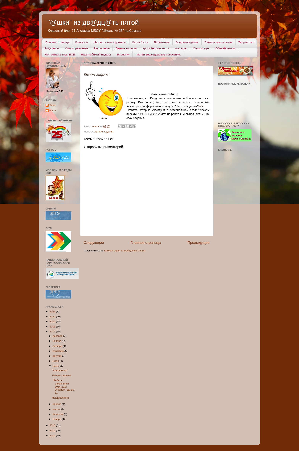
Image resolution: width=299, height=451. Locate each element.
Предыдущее (198, 243)
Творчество (245, 42)
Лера (52, 105)
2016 (53, 425)
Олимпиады (201, 48)
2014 (53, 435)
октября (58, 346)
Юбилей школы (225, 48)
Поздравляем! (60, 397)
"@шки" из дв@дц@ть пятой (93, 22)
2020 (53, 316)
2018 (53, 326)
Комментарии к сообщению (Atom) (124, 250)
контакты (181, 48)
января (57, 419)
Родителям (52, 48)
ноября (57, 340)
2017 (53, 331)
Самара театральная (218, 42)
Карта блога (140, 42)
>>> (200, 106)
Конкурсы (81, 42)
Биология (123, 54)
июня (56, 366)
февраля (58, 414)
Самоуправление (76, 48)
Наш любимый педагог (96, 54)
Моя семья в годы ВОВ (60, 54)
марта (56, 409)
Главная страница (57, 42)
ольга (52, 110)
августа (57, 356)
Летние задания (126, 48)
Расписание (102, 48)
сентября (58, 351)
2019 (53, 321)
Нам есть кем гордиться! (110, 42)
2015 (53, 430)
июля (56, 361)
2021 (53, 311)
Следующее (94, 243)
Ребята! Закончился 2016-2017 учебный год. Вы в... (63, 386)
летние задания (103, 131)
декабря (58, 336)
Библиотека (162, 42)
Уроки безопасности (156, 48)
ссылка (103, 118)
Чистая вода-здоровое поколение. (158, 54)
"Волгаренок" (60, 370)
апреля (57, 404)
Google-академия (187, 42)
